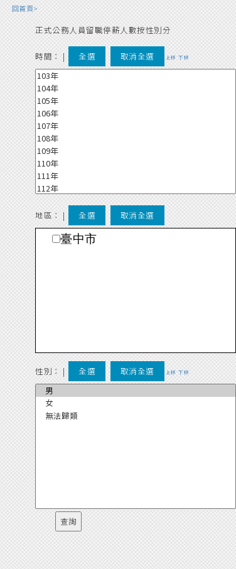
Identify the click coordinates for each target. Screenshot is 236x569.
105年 (135, 101)
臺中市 (78, 238)
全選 (86, 56)
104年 (135, 88)
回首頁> (25, 8)
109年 (135, 151)
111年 (135, 176)
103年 (135, 75)
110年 (135, 163)
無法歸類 (135, 415)
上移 (171, 57)
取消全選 (137, 56)
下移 (183, 57)
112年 (135, 188)
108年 (135, 138)
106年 (135, 113)
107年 (135, 126)
